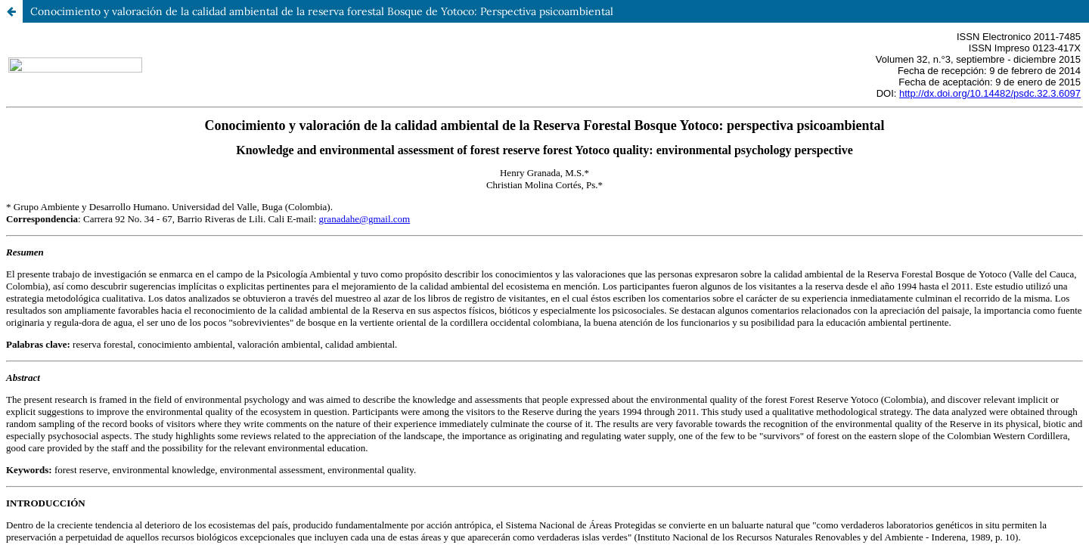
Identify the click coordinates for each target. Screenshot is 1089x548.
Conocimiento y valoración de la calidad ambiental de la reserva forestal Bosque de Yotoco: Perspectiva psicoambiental (321, 11)
